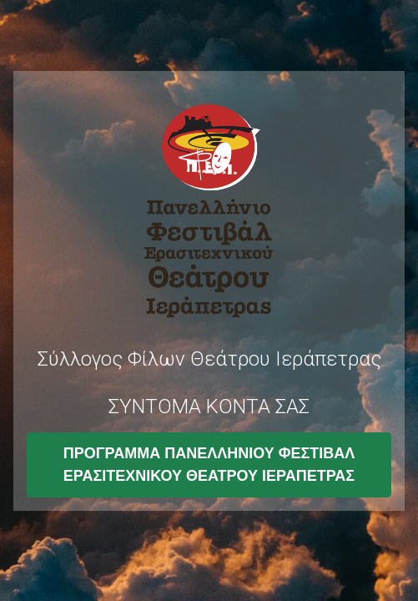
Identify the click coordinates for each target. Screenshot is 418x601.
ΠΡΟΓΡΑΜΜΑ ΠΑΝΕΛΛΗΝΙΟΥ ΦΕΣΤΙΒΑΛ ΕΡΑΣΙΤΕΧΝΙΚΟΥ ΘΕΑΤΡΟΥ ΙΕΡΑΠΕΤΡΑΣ (209, 464)
